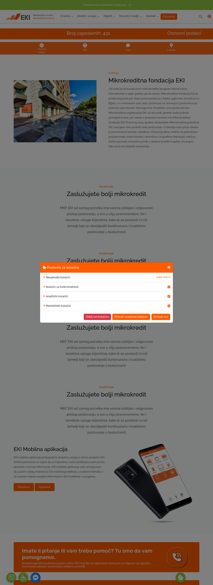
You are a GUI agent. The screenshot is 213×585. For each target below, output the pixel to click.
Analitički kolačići (57, 296)
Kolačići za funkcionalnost (62, 286)
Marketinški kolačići (58, 305)
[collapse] (44, 277)
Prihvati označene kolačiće (131, 316)
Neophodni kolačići (58, 277)
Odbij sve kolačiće (97, 316)
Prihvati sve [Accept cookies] (161, 316)
